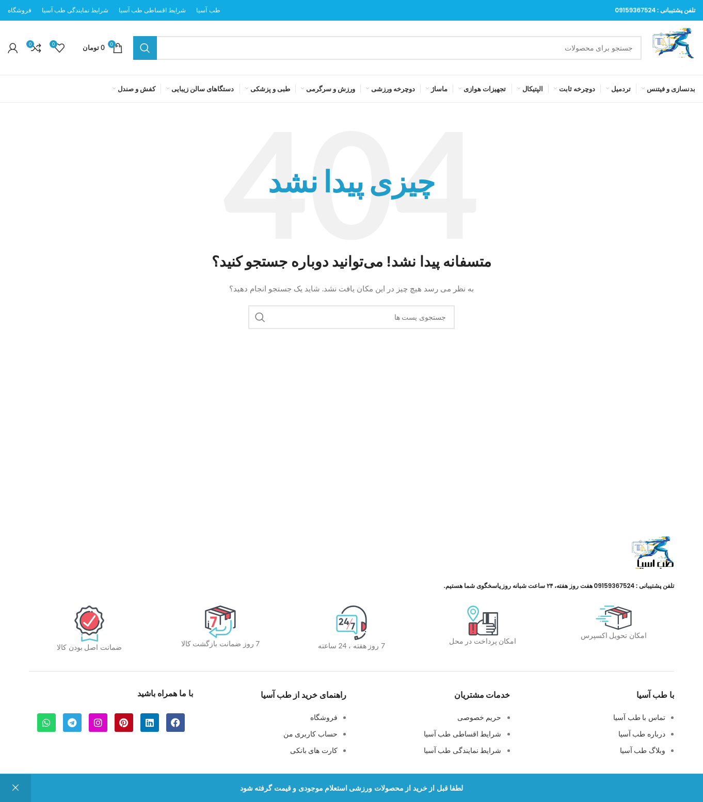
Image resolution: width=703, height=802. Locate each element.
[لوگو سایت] (673, 46)
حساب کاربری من (310, 733)
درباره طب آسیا (641, 733)
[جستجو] (387, 48)
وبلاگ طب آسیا (642, 750)
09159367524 (635, 10)
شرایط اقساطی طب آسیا (463, 733)
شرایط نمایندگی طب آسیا (463, 750)
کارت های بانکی (314, 750)
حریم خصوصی (479, 717)
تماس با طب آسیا (639, 717)
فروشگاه (324, 717)
